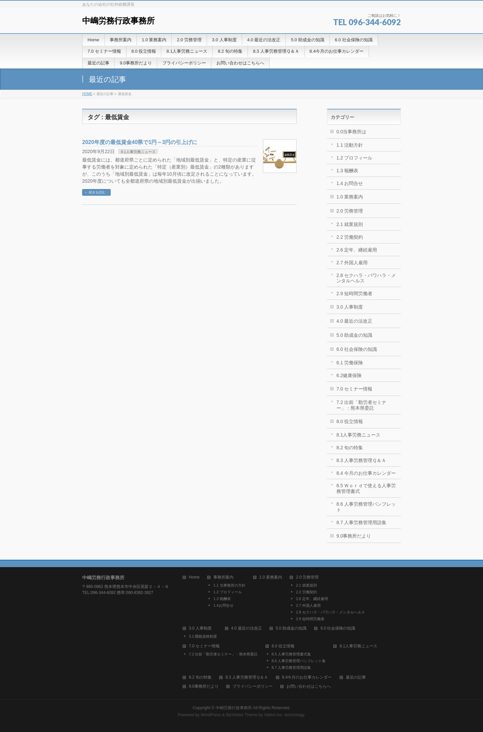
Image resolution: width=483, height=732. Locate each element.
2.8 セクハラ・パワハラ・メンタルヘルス (366, 278)
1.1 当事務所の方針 (229, 585)
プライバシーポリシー (252, 686)
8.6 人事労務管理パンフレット (366, 506)
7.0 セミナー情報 (354, 389)
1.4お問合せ (223, 605)
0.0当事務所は (351, 131)
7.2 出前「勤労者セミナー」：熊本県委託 (361, 405)
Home (194, 577)
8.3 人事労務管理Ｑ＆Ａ (361, 460)
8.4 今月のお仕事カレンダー (366, 473)
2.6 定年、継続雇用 (356, 250)
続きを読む (97, 192)
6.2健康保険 (349, 375)
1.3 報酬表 (347, 170)
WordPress (211, 715)
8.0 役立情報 (349, 421)
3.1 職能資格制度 (203, 636)
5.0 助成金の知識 (354, 335)
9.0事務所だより (353, 536)
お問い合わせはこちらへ (308, 686)
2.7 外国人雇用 (352, 262)
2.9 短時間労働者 (354, 293)
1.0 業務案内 (349, 196)
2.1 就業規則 (349, 224)
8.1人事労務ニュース (138, 152)
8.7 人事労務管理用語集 (361, 522)
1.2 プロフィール (354, 158)
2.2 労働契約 (349, 237)
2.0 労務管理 (349, 211)
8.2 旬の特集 (349, 447)
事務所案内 (223, 577)
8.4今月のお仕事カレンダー (307, 677)
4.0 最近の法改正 (354, 321)
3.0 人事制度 (349, 307)
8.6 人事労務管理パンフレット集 (299, 661)
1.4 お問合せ (349, 183)
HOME (87, 94)
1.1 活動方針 (349, 145)
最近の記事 (356, 677)
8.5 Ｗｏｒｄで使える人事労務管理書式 (366, 488)
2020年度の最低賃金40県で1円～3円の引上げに (139, 142)
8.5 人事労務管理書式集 (291, 654)
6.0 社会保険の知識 (356, 349)
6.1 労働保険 (349, 362)
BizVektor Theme (242, 715)
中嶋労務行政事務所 (118, 20)
